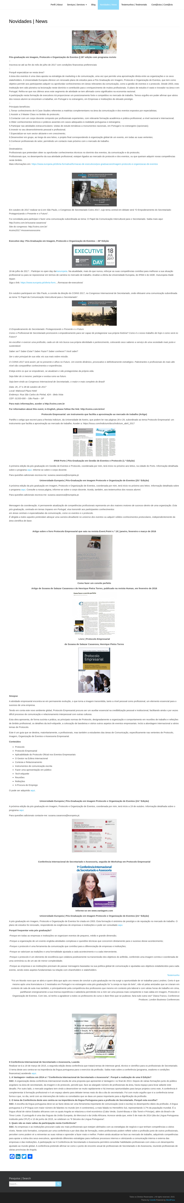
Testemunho (173, 975)
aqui (29, 470)
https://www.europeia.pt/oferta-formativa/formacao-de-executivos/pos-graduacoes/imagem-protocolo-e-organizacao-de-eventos (95, 164)
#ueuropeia (61, 271)
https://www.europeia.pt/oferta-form (38, 282)
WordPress (170, 1200)
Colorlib (153, 1200)
